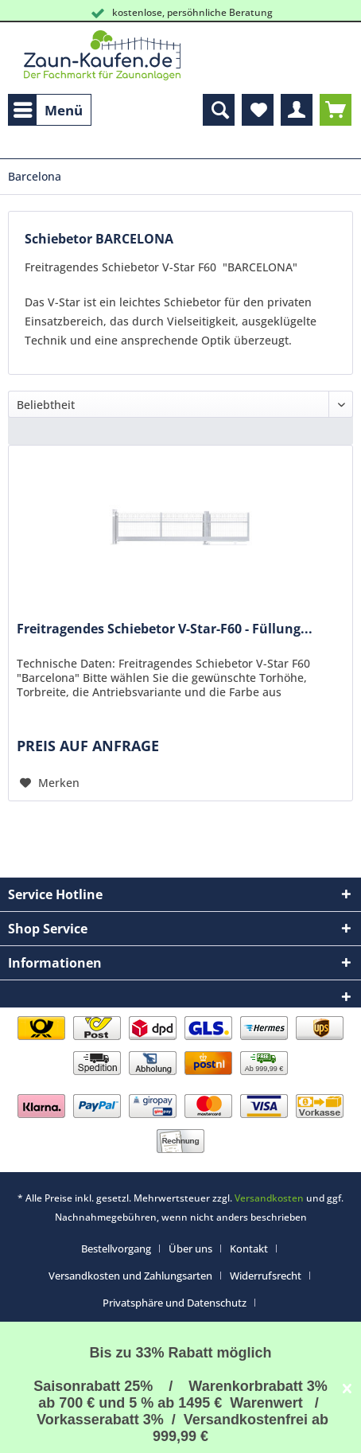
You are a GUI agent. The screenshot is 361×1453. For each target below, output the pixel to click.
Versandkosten (269, 1198)
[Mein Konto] (296, 110)
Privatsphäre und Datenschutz (174, 1302)
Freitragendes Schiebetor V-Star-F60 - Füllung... (164, 629)
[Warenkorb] (335, 110)
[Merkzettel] (258, 110)
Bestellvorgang (116, 1248)
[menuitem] (49, 110)
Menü (48, 108)
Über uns (190, 1248)
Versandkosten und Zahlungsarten (130, 1275)
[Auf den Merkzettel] (50, 783)
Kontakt (249, 1248)
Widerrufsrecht (265, 1275)
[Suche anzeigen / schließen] (219, 110)
